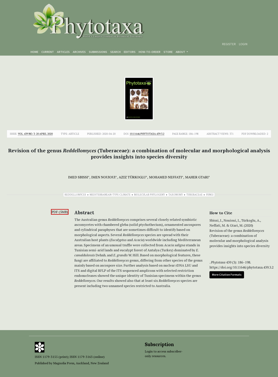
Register (229, 44)
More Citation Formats (227, 274)
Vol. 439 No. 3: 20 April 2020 (35, 134)
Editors (130, 52)
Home (34, 52)
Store (168, 52)
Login (243, 44)
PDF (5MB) (60, 212)
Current (47, 52)
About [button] (181, 52)
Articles (63, 52)
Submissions (98, 52)
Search (115, 52)
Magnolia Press (63, 363)
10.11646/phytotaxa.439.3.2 (147, 134)
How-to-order (149, 52)
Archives (79, 52)
